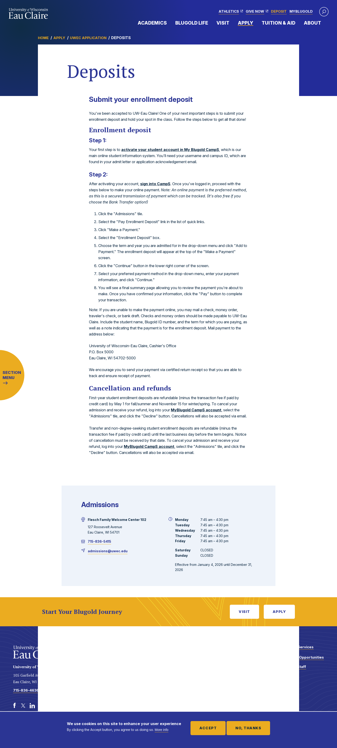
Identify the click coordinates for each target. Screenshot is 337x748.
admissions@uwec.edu (108, 551)
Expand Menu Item (169, 23)
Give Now (255, 11)
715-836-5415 (99, 541)
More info (161, 730)
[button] (324, 11)
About (312, 23)
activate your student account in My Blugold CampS (170, 149)
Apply (245, 23)
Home (43, 38)
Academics (152, 23)
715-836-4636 (26, 690)
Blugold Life (191, 23)
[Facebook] (14, 705)
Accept (208, 728)
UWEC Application (88, 38)
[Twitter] (23, 705)
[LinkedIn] (32, 705)
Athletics (229, 11)
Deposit (279, 11)
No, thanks (248, 728)
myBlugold (301, 11)
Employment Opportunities (300, 657)
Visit (222, 23)
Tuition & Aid (278, 23)
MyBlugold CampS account (196, 410)
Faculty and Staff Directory (291, 669)
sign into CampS (155, 183)
